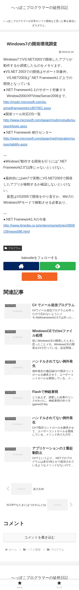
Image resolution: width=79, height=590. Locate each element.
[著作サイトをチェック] (21, 266)
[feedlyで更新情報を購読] (58, 266)
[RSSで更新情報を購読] (40, 276)
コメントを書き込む (39, 537)
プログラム (13, 248)
